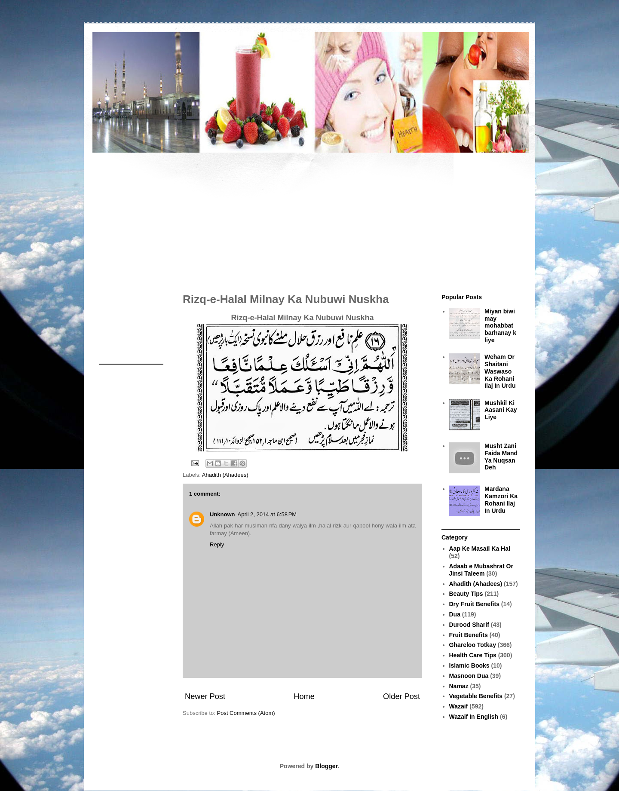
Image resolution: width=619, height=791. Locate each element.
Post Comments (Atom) (246, 713)
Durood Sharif (469, 624)
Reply (217, 544)
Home (304, 696)
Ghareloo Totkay (472, 644)
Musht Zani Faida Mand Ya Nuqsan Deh (501, 456)
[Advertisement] (309, 218)
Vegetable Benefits (476, 696)
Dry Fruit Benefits (474, 604)
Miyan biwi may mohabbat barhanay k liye (500, 325)
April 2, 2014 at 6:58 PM (267, 514)
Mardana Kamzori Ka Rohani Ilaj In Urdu (501, 499)
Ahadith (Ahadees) (225, 475)
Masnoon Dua (469, 675)
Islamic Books (469, 665)
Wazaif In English (474, 716)
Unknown (222, 514)
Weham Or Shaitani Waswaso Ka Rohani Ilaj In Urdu (499, 371)
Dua (454, 614)
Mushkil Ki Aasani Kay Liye (500, 410)
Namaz (459, 686)
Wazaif (458, 706)
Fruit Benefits (468, 635)
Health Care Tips (472, 655)
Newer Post (205, 696)
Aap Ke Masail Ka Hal (479, 548)
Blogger (326, 766)
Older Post (401, 696)
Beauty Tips (466, 593)
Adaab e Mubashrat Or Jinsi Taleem (481, 570)
